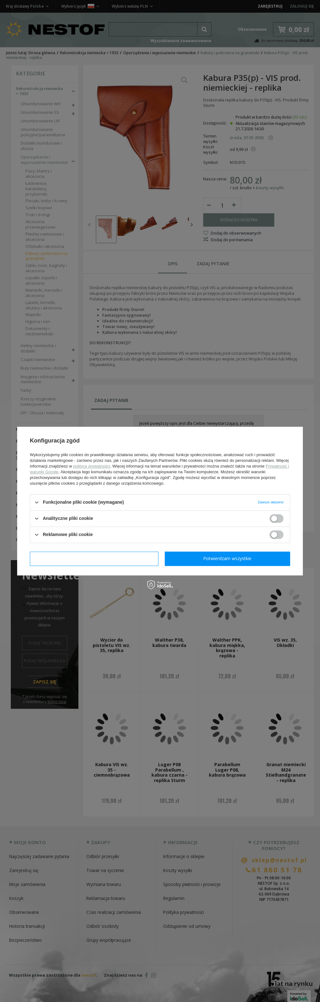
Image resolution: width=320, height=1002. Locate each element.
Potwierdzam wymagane (94, 558)
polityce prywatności (91, 466)
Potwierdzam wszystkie (227, 558)
